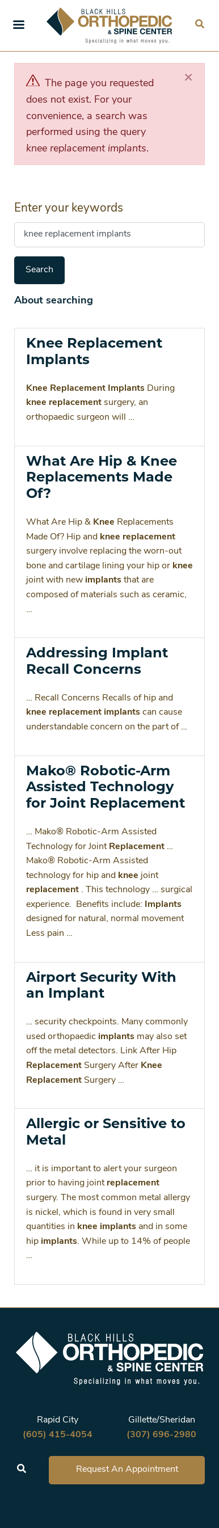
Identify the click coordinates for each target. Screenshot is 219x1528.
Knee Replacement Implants (94, 351)
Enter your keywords (68, 208)
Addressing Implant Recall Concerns (97, 660)
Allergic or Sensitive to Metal (106, 1131)
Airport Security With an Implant (101, 985)
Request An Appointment (127, 1469)
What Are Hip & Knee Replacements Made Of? (101, 477)
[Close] (188, 78)
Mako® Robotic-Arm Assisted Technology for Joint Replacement (105, 787)
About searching (53, 301)
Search (39, 270)
